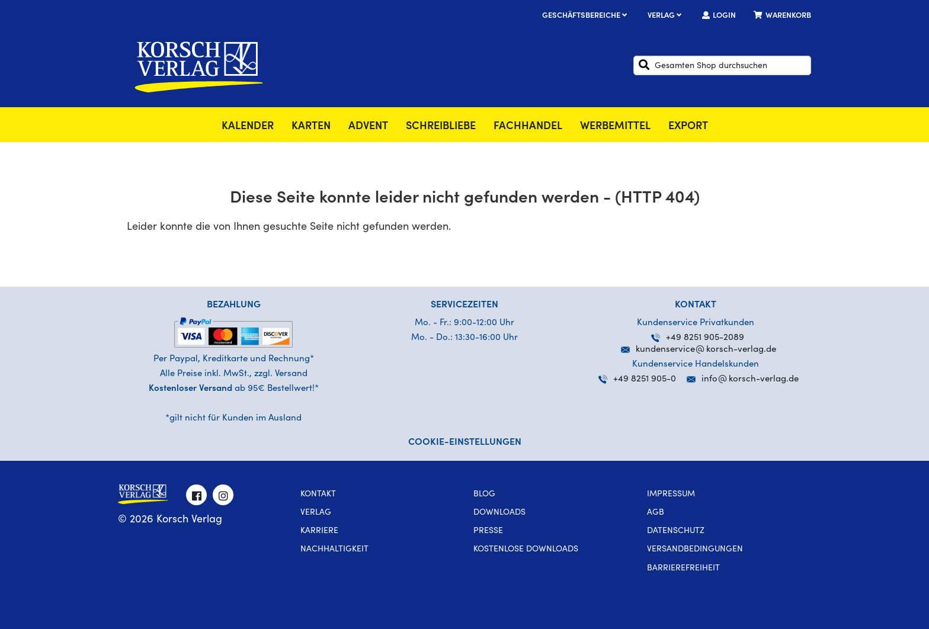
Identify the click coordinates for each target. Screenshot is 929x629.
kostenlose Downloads (525, 549)
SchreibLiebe (441, 126)
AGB (655, 513)
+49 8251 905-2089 (697, 337)
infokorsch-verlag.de (750, 379)
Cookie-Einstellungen (464, 442)
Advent (368, 126)
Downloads (499, 513)
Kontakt (318, 494)
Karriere (319, 531)
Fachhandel (528, 126)
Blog (484, 494)
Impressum (671, 494)
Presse (488, 531)
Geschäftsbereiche (586, 16)
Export (688, 126)
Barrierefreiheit (683, 568)
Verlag (666, 16)
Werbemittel (615, 126)
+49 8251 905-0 (637, 379)
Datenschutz (675, 531)
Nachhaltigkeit (334, 549)
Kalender (248, 126)
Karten (311, 126)
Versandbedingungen (695, 549)
